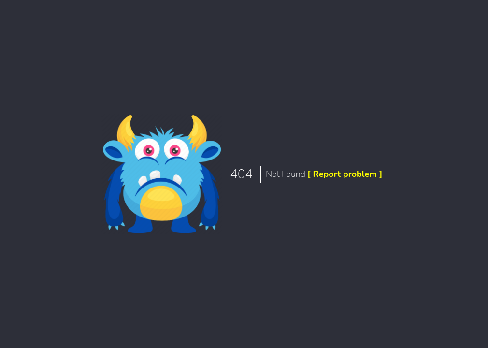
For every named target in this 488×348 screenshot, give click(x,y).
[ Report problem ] (344, 174)
